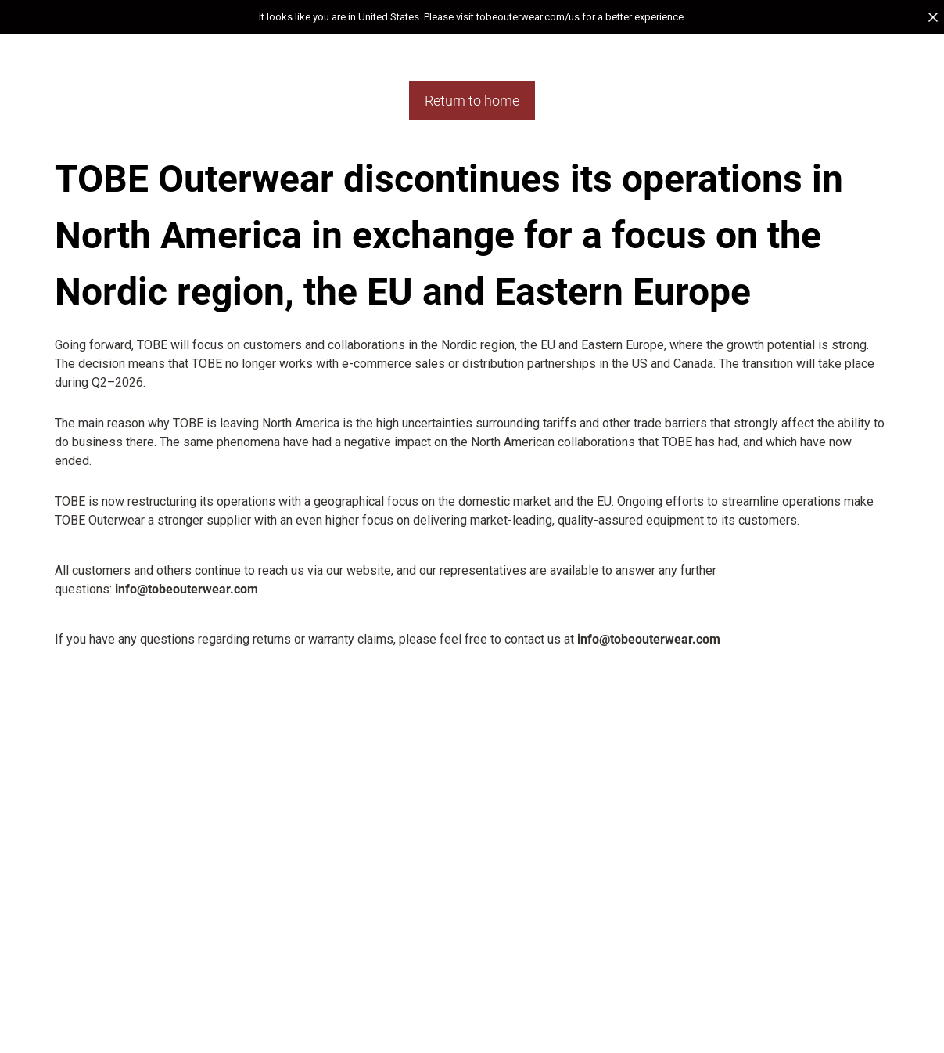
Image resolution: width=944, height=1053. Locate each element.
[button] (472, 17)
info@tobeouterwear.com (186, 589)
